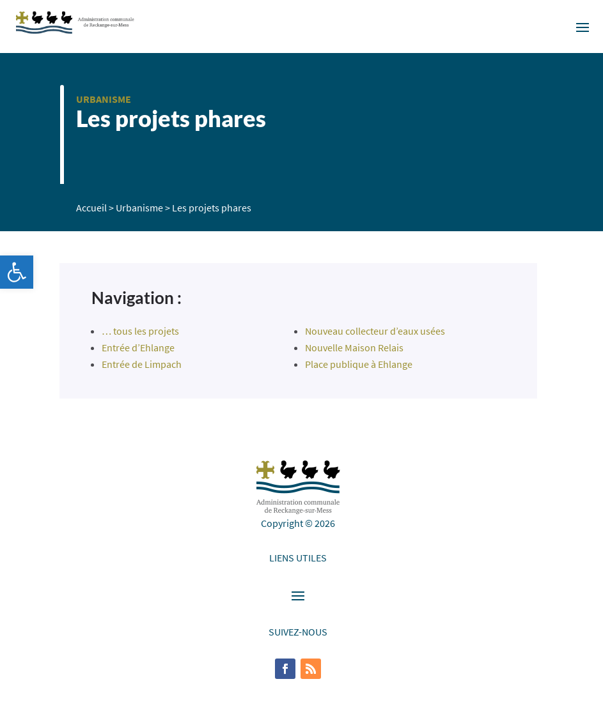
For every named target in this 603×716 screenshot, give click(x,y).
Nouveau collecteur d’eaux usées (375, 330)
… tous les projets (140, 330)
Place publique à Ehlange (358, 364)
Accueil (91, 207)
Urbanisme (103, 99)
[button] (16, 272)
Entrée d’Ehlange (138, 347)
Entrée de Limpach (142, 364)
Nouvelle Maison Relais (354, 347)
